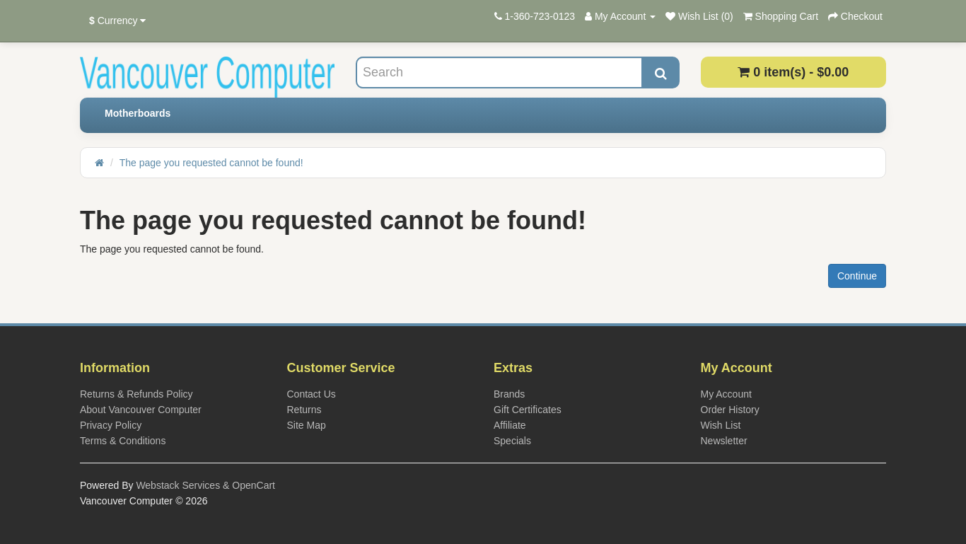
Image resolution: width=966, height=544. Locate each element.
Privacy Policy (110, 425)
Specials (512, 440)
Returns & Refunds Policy (136, 394)
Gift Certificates (527, 409)
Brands (509, 394)
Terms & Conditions (122, 440)
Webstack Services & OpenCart (205, 485)
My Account (726, 394)
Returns (304, 409)
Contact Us (311, 394)
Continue (857, 276)
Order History (730, 409)
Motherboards (137, 113)
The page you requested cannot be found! (211, 162)
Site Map (306, 425)
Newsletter (724, 440)
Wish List (721, 425)
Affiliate (510, 425)
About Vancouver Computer (141, 409)
